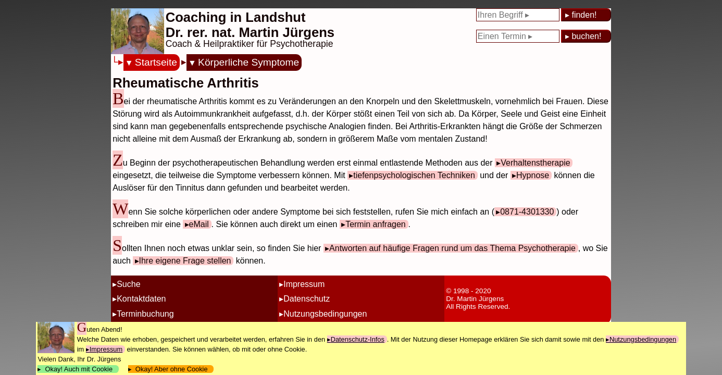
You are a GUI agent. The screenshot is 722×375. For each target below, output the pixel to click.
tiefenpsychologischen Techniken (414, 175)
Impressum (304, 284)
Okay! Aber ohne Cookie (171, 369)
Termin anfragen (375, 224)
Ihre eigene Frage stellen (185, 260)
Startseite (156, 62)
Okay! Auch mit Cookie (78, 369)
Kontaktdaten (141, 298)
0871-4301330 (527, 211)
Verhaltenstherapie (535, 162)
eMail (199, 224)
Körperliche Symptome (248, 62)
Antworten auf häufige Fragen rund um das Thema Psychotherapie (452, 248)
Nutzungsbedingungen (325, 313)
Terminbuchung (145, 313)
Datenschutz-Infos (357, 339)
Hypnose (532, 175)
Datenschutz (306, 298)
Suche (128, 284)
